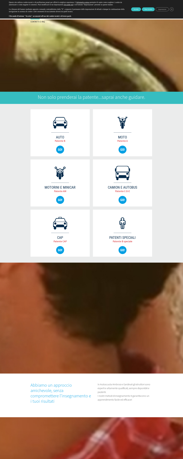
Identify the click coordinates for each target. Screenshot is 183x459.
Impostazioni (159, 10)
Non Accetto (141, 10)
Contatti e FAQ (37, 21)
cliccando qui (83, 5)
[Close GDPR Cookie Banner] (171, 10)
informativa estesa (82, 2)
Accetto (126, 10)
